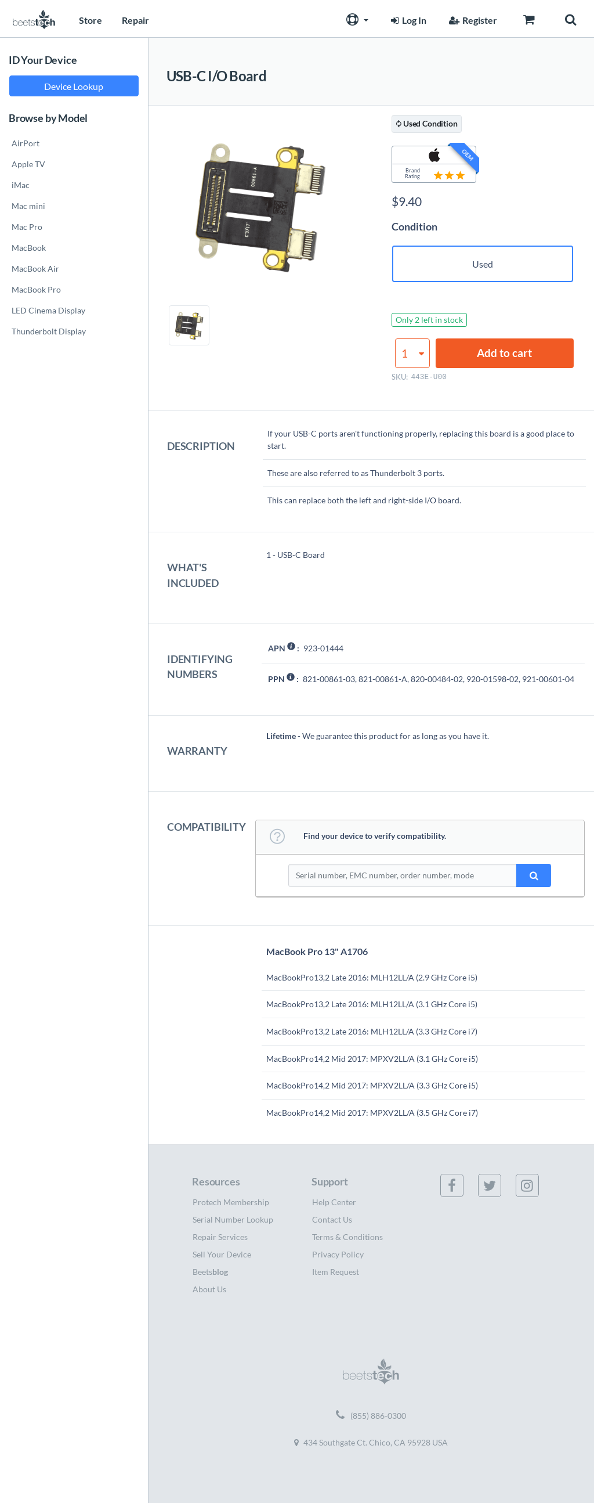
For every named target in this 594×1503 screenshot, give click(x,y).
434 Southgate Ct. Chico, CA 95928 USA (371, 1442)
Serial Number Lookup (233, 1219)
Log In (407, 20)
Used (482, 263)
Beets (210, 1272)
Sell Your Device (222, 1254)
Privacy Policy (338, 1254)
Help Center (334, 1202)
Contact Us (332, 1219)
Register (471, 20)
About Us (209, 1289)
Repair (135, 20)
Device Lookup (73, 86)
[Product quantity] (412, 353)
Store (90, 20)
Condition (414, 227)
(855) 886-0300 (371, 1416)
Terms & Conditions (347, 1237)
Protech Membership (231, 1202)
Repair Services (220, 1237)
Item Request (335, 1272)
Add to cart (504, 352)
